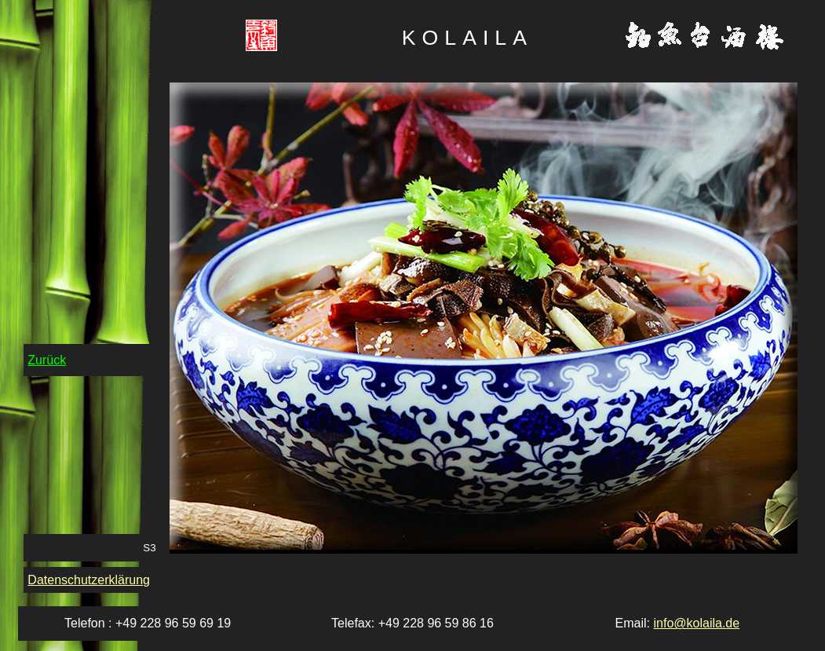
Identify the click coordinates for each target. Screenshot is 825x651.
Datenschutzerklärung (88, 580)
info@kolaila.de (696, 623)
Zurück (46, 360)
